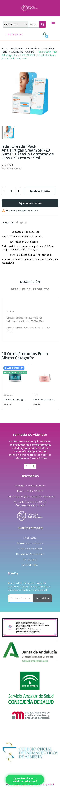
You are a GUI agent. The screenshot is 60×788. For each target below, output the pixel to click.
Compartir (17, 222)
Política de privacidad (30, 548)
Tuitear (21, 222)
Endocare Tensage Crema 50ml (15, 399)
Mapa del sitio (30, 565)
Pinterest (26, 222)
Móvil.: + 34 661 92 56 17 (30, 491)
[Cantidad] (11, 191)
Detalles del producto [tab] (30, 289)
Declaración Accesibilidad (30, 554)
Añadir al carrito (40, 191)
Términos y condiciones (30, 543)
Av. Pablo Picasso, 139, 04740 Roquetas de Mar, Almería (30, 504)
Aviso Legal (30, 537)
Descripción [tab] (30, 282)
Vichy (35, 395)
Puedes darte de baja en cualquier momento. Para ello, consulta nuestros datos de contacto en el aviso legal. (29, 586)
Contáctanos (30, 559)
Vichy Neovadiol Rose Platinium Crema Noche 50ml (45, 399)
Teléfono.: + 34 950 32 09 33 (30, 485)
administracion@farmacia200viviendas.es (30, 496)
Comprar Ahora (30, 203)
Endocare (8, 395)
